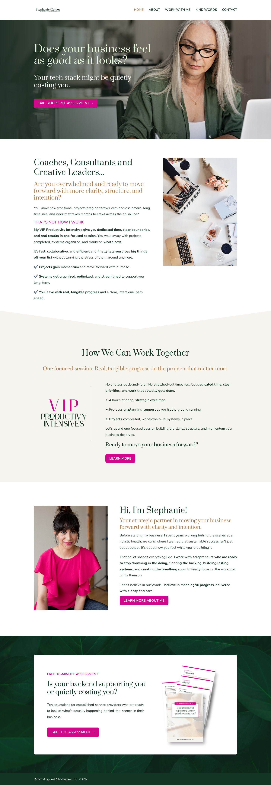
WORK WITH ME (177, 10)
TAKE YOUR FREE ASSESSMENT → (66, 103)
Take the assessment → (73, 732)
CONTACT (229, 10)
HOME (139, 10)
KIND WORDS (206, 10)
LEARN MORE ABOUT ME (144, 600)
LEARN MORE (120, 458)
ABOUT (154, 10)
